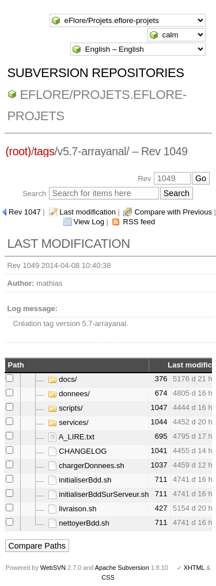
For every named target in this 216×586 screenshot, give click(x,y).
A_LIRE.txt (71, 436)
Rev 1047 (25, 212)
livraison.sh (72, 508)
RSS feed (139, 221)
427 (161, 508)
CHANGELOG (77, 451)
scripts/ (65, 408)
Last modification (87, 212)
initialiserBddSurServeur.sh (98, 494)
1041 (158, 450)
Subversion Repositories (95, 73)
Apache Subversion (122, 567)
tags (44, 151)
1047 (158, 407)
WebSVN (53, 567)
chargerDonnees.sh (86, 465)
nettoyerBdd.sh (78, 523)
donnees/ (69, 393)
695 (161, 436)
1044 (158, 422)
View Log (89, 221)
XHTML (194, 567)
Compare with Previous (173, 212)
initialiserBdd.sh (80, 480)
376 (161, 378)
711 (161, 479)
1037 (158, 465)
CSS (107, 577)
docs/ (62, 379)
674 (161, 393)
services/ (68, 422)
